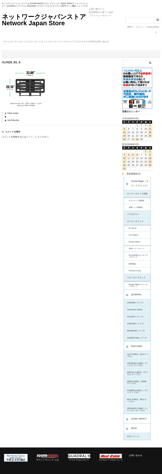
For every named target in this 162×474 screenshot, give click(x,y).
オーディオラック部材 (137, 191)
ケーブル (91, 42)
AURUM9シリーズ (135, 321)
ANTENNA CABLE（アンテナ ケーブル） (137, 362)
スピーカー (74, 42)
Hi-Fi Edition (133, 232)
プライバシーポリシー (100, 15)
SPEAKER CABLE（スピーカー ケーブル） (137, 407)
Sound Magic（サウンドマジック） (140, 180)
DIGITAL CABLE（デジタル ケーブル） (137, 371)
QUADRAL (136, 292)
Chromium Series (134, 307)
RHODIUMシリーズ (136, 328)
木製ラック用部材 (136, 205)
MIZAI (134, 425)
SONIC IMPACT (139, 416)
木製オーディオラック (136, 246)
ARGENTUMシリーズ (137, 335)
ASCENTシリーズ (135, 314)
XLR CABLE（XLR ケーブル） (138, 353)
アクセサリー (133, 211)
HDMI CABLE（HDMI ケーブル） (136, 380)
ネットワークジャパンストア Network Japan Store (44, 20)
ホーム (8, 42)
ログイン (140, 27)
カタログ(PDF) (129, 42)
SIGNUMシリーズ (135, 300)
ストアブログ (108, 42)
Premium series (135, 268)
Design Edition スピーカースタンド (138, 282)
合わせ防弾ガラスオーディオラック (138, 253)
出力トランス (133, 434)
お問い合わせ (149, 42)
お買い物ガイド (96, 9)
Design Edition (134, 239)
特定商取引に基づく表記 (101, 12)
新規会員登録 (153, 27)
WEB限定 (132, 261)
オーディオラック (27, 42)
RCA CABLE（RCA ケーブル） (137, 398)
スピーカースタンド (52, 42)
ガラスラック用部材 (136, 198)
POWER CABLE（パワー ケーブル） (137, 389)
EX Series (133, 225)
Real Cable (136, 343)
